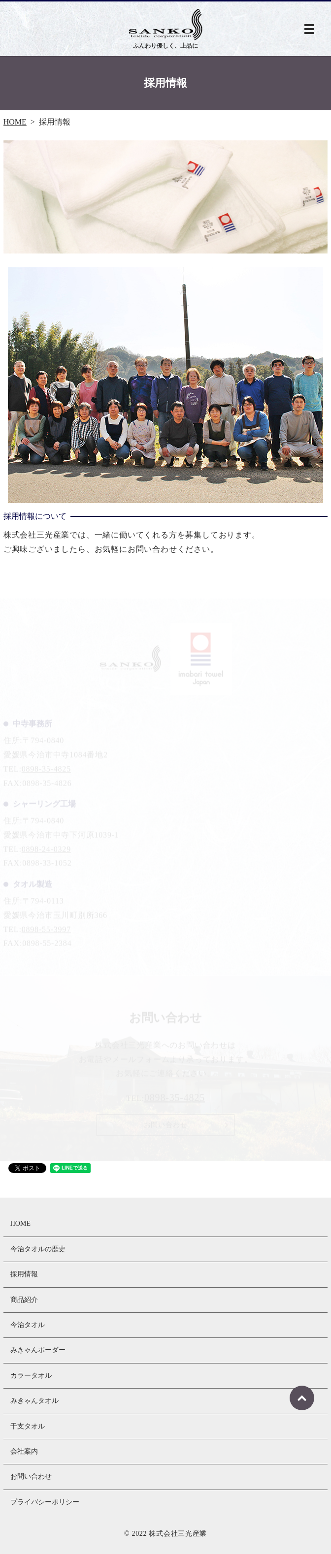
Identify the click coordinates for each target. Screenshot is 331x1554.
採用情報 (24, 1274)
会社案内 (24, 1451)
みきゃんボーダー (38, 1350)
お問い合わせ (31, 1476)
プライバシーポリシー (44, 1502)
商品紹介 (24, 1299)
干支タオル (27, 1426)
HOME (15, 122)
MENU (309, 29)
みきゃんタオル (34, 1400)
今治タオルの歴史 (38, 1249)
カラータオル (31, 1375)
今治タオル (27, 1325)
